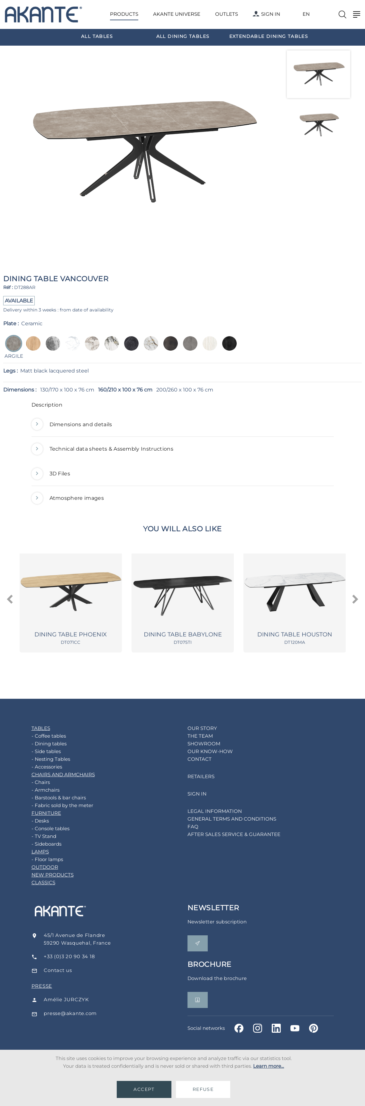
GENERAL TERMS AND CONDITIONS (224, 821)
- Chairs (33, 784)
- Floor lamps (40, 861)
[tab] (183, 406)
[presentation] (10, 600)
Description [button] (47, 405)
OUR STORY (195, 730)
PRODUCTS (124, 14)
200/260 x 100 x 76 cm (184, 390)
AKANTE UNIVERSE (176, 14)
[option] (97, 36)
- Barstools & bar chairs (51, 799)
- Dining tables (41, 745)
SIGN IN (266, 14)
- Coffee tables (41, 738)
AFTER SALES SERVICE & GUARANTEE (226, 836)
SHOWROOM (196, 745)
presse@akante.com (81, 1015)
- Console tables (43, 830)
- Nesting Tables (43, 761)
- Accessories (39, 769)
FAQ (185, 828)
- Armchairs (38, 792)
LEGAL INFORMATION (207, 813)
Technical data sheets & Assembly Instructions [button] (102, 449)
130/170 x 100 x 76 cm (67, 390)
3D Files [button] (51, 474)
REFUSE (203, 1089)
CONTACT (192, 761)
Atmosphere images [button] (68, 498)
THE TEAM (192, 738)
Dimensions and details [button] (72, 424)
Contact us (69, 972)
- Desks (32, 823)
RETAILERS (193, 778)
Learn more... (268, 1066)
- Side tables (38, 753)
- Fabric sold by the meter (55, 807)
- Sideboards (39, 846)
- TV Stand (36, 838)
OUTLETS (226, 14)
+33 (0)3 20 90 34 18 (80, 958)
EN (306, 14)
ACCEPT (143, 1089)
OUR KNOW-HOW (202, 753)
